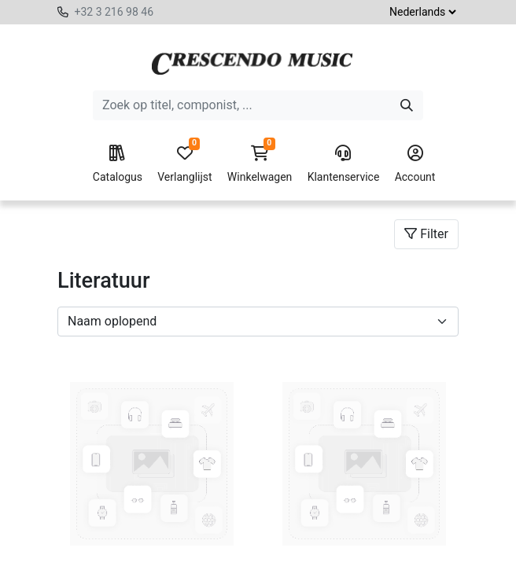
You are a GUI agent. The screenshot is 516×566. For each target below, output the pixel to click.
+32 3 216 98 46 (113, 12)
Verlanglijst (184, 164)
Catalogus (117, 164)
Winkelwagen (260, 164)
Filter (426, 233)
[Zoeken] (406, 105)
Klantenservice (344, 164)
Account (415, 164)
